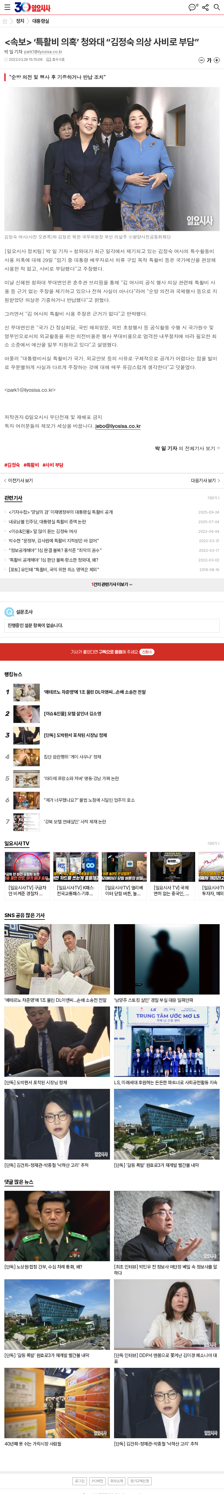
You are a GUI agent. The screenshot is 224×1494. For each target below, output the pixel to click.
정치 (20, 21)
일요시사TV (16, 843)
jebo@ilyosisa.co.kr (118, 425)
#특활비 (31, 465)
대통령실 (40, 21)
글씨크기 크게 (217, 60)
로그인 (79, 1481)
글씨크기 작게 (201, 60)
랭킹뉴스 (13, 674)
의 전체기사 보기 (185, 448)
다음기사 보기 (203, 480)
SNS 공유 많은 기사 (24, 915)
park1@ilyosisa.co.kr (43, 51)
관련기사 (13, 498)
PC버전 (97, 1481)
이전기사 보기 (20, 480)
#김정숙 (12, 465)
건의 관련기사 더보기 (112, 584)
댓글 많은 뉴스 (19, 1182)
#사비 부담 (53, 465)
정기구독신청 (139, 1481)
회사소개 (117, 1481)
